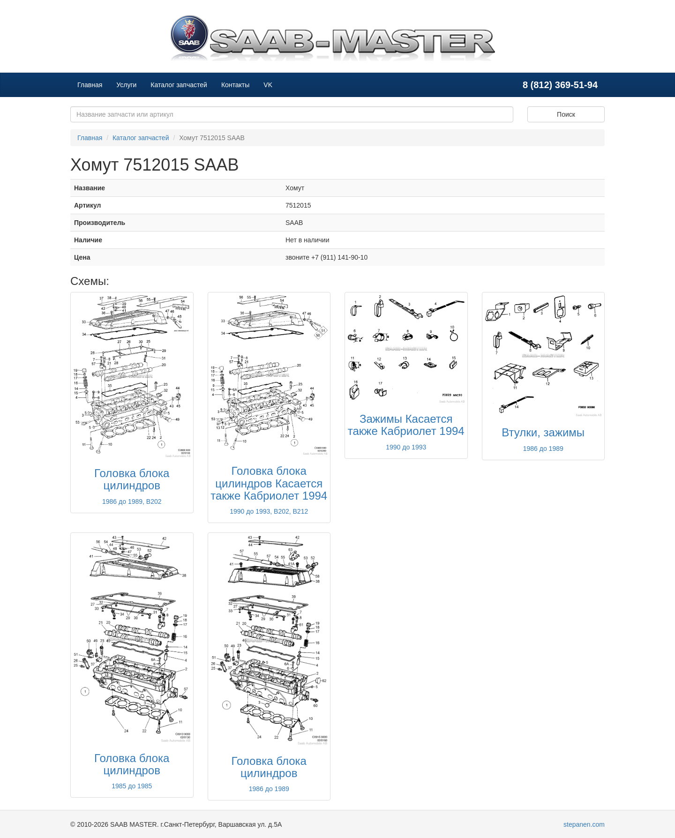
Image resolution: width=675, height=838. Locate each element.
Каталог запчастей (178, 85)
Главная (89, 85)
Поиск (566, 114)
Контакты (235, 85)
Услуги (126, 85)
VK (267, 85)
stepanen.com (584, 824)
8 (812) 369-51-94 (560, 85)
